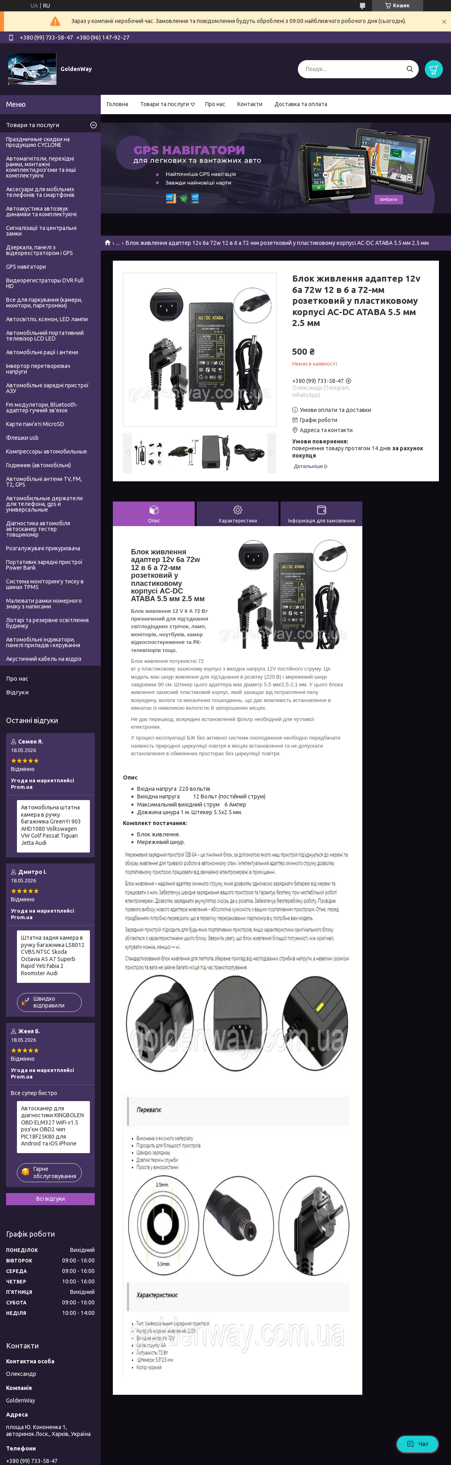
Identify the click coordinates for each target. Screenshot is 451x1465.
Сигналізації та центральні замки (41, 231)
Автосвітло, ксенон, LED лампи (47, 319)
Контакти (249, 104)
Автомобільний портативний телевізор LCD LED (45, 336)
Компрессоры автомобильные (46, 451)
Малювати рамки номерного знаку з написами (44, 604)
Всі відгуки (50, 1198)
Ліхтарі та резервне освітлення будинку (47, 623)
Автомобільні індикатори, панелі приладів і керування (43, 642)
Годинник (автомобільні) (38, 465)
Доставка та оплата (300, 104)
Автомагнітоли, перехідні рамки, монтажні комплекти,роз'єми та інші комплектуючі (41, 167)
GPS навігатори (26, 266)
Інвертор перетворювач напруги (38, 369)
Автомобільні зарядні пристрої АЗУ (47, 388)
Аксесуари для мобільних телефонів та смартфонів (40, 192)
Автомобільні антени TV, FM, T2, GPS (44, 482)
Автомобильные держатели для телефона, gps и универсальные (44, 504)
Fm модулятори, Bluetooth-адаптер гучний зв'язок (42, 407)
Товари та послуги (164, 104)
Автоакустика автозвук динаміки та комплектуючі (41, 211)
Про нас (215, 104)
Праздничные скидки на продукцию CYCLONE (38, 142)
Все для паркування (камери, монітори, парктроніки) (44, 303)
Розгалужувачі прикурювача (43, 548)
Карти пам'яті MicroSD (35, 424)
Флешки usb (22, 438)
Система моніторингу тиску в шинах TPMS (45, 584)
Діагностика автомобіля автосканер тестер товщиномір (38, 529)
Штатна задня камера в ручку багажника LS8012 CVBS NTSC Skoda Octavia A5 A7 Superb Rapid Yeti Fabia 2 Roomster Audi (53, 955)
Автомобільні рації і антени (42, 352)
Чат (417, 1444)
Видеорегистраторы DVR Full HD (45, 283)
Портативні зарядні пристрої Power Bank (44, 565)
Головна (117, 104)
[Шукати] (410, 69)
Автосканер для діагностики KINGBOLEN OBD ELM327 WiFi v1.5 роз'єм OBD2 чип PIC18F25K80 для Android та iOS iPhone (52, 1126)
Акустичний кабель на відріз (43, 659)
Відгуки (17, 692)
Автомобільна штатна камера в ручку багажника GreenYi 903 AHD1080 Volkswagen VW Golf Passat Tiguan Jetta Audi (51, 825)
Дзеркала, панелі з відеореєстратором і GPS (39, 250)
